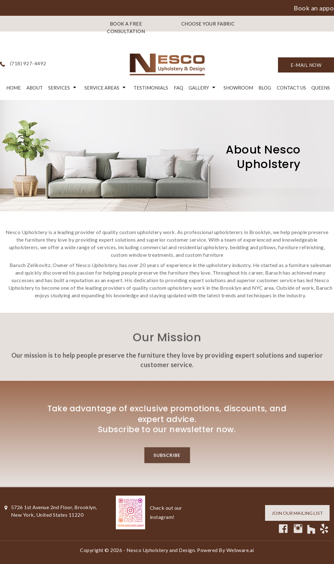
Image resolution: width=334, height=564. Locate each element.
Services (59, 87)
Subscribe (167, 457)
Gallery (199, 87)
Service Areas (101, 87)
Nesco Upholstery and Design (161, 550)
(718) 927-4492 (28, 63)
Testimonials (150, 87)
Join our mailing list (297, 513)
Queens (320, 87)
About (34, 87)
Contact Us (291, 87)
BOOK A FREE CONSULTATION (126, 27)
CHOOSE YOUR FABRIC (208, 23)
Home (13, 87)
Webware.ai (240, 550)
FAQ (178, 87)
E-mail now (306, 65)
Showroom (238, 87)
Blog (264, 87)
